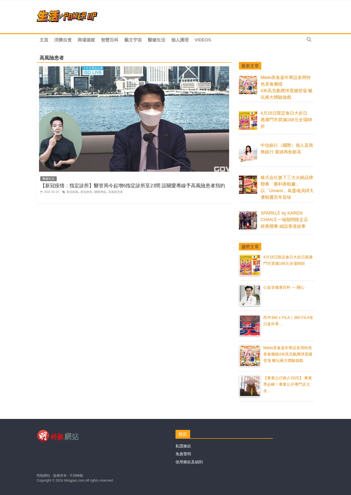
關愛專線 (100, 192)
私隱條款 (183, 446)
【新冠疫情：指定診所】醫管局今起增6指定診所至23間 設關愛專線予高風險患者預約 (132, 185)
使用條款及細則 (189, 462)
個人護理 (180, 40)
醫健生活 (156, 40)
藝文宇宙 (133, 40)
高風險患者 (115, 192)
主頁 (43, 40)
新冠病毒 (72, 192)
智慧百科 (109, 40)
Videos (203, 40)
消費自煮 (63, 40)
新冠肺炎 (86, 192)
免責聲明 (183, 454)
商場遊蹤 (86, 40)
